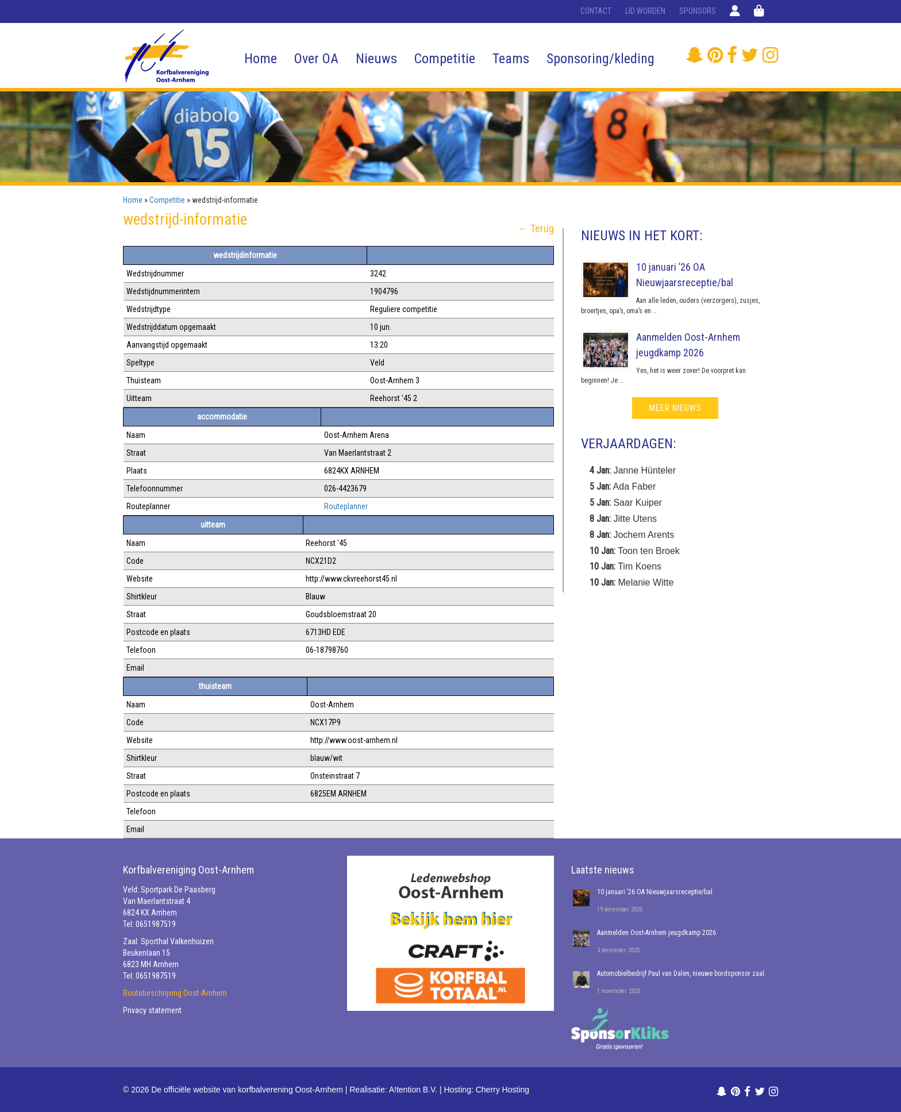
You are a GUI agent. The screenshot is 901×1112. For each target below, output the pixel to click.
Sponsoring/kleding (600, 58)
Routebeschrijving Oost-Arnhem (175, 993)
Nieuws (376, 58)
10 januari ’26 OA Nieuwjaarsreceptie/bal (655, 892)
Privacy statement (152, 1010)
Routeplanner (346, 506)
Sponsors (697, 11)
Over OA (316, 58)
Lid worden (645, 11)
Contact (595, 11)
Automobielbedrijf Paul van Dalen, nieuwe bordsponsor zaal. (681, 973)
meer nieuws (675, 408)
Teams (510, 58)
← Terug (536, 228)
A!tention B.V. (413, 1089)
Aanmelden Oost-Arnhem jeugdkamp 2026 (656, 933)
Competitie (444, 58)
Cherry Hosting (502, 1089)
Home (260, 58)
